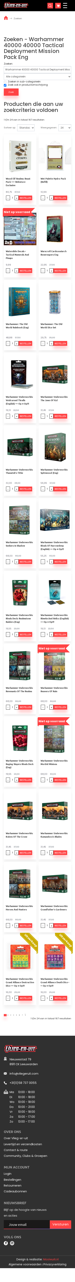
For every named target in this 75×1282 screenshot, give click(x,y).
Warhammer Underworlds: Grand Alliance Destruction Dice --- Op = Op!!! (20, 992)
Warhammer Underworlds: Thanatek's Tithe (19, 475)
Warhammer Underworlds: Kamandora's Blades (55, 843)
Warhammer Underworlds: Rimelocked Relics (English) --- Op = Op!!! (55, 624)
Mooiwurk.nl (51, 1273)
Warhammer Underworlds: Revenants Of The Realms (19, 696)
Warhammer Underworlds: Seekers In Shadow (19, 549)
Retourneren (12, 1197)
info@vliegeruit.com (24, 1085)
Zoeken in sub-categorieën (22, 81)
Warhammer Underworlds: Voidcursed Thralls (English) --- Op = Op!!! (20, 403)
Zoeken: (8, 63)
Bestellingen (12, 1192)
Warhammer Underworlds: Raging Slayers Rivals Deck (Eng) (19, 771)
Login (7, 1186)
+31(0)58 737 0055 (23, 1095)
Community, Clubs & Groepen (25, 1168)
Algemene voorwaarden (25, 1278)
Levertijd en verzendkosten (23, 1156)
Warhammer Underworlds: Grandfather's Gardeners (55, 917)
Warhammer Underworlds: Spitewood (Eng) (55, 475)
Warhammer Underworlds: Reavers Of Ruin (55, 696)
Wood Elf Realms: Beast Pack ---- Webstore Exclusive (18, 183)
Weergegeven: (49, 127)
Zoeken (18, 18)
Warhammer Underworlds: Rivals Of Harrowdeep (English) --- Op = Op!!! (55, 551)
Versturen (60, 1236)
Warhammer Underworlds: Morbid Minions (55, 769)
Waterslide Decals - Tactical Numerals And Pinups (20, 254)
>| (46, 1026)
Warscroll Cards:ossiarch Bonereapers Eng (54, 254)
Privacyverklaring (54, 1278)
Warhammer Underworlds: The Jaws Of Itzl (55, 401)
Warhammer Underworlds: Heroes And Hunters (19, 917)
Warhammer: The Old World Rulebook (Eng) (20, 328)
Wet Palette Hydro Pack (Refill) (54, 181)
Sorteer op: (10, 127)
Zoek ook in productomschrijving (26, 84)
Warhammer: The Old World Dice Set (55, 328)
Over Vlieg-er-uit (16, 1150)
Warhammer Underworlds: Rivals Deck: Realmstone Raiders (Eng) (19, 624)
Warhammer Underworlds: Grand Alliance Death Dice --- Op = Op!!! (56, 992)
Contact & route (16, 1162)
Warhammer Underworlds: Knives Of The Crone (19, 843)
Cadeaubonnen (15, 1203)
